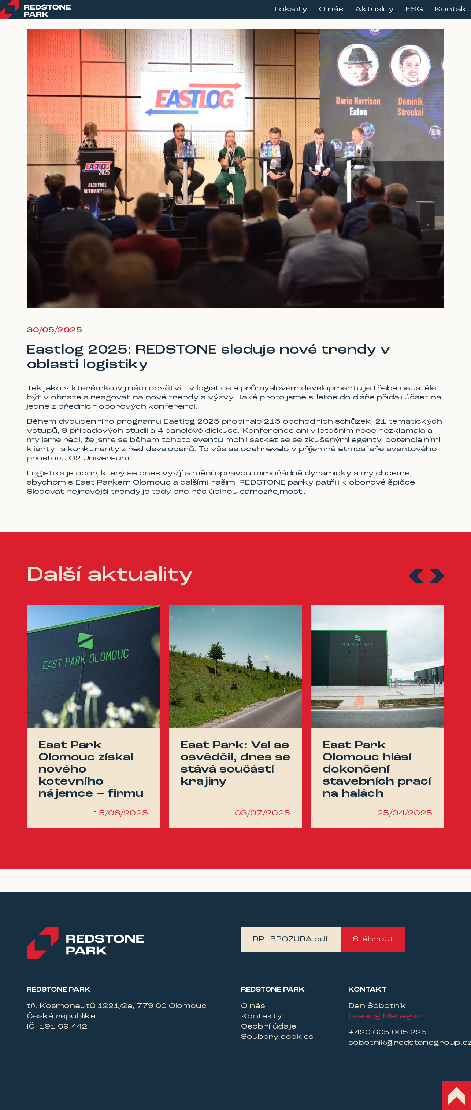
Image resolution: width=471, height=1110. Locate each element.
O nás (320, 15)
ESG (403, 15)
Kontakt (441, 15)
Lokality (279, 15)
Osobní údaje (268, 1026)
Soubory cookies (277, 1037)
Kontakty (261, 1016)
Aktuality (363, 15)
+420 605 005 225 (387, 1032)
